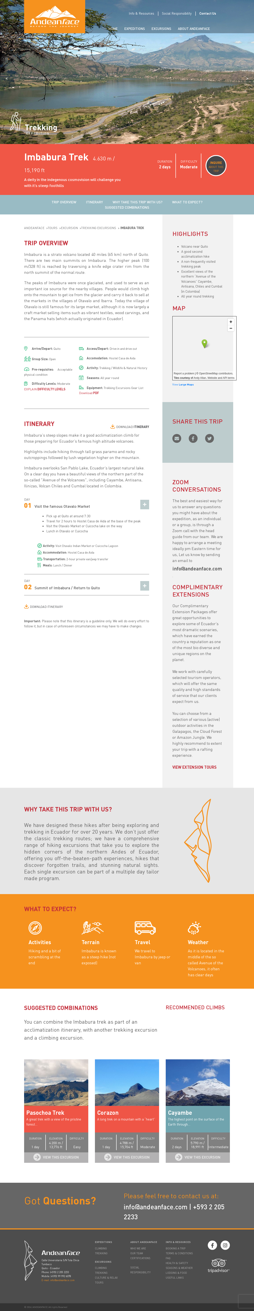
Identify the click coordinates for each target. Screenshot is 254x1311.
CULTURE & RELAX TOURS (106, 1280)
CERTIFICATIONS (140, 1258)
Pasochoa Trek (45, 1112)
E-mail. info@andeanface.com (58, 1280)
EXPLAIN (44, 389)
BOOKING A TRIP (175, 1248)
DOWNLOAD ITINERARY (46, 607)
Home (113, 28)
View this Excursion (61, 1157)
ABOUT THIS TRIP (216, 167)
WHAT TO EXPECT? (187, 202)
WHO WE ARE (138, 1248)
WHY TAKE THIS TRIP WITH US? (137, 202)
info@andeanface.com (155, 1206)
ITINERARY (94, 202)
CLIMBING (101, 1248)
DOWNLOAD (132, 427)
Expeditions (134, 28)
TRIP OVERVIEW (64, 202)
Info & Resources (141, 13)
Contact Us (207, 13)
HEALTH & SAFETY (177, 1263)
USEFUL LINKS (175, 1277)
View (183, 384)
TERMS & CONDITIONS (179, 1253)
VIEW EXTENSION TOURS (194, 767)
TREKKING (101, 1253)
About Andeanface (194, 28)
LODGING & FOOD (176, 1272)
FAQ (168, 1258)
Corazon (108, 1112)
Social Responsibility (177, 13)
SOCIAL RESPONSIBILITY (140, 1270)
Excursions (161, 28)
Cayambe (180, 1112)
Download (89, 393)
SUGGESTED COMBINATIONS (127, 207)
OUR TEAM (136, 1253)
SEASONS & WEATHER (179, 1268)
